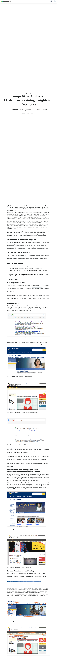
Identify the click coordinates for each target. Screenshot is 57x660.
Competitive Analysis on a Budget (23, 242)
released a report (33, 270)
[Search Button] (51, 1)
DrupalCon (12, 215)
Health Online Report (37, 287)
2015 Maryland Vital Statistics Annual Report (26, 274)
